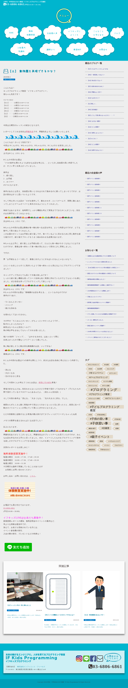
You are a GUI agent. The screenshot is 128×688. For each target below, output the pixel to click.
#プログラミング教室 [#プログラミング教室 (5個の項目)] (100, 394)
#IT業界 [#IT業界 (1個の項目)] (116, 364)
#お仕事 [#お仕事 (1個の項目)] (99, 369)
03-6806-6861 (14, 4)
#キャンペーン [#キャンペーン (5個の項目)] (96, 373)
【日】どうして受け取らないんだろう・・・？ (101, 115)
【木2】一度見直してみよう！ (96, 74)
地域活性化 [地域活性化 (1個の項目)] (92, 449)
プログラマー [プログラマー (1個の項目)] (118, 445)
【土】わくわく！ (92, 138)
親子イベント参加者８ (93, 225)
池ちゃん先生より (9, 79)
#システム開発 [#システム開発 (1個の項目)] (108, 381)
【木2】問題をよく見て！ (94, 92)
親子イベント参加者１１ (94, 207)
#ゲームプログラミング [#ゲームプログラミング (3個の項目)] (98, 377)
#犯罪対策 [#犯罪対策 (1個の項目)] (91, 432)
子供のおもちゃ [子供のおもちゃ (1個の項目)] (104, 449)
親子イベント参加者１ (93, 201)
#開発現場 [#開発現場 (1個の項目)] (91, 441)
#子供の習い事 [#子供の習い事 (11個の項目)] (99, 418)
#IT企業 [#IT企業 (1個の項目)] (106, 364)
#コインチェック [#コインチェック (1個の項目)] (93, 381)
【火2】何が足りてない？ (94, 80)
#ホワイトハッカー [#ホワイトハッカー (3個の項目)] (112, 398)
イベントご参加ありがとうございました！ (99, 337)
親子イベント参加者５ (93, 178)
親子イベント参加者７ (93, 231)
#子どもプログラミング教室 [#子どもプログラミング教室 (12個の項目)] (105, 407)
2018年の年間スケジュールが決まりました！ (100, 331)
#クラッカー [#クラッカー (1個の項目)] (112, 373)
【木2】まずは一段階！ (94, 121)
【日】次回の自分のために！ (95, 86)
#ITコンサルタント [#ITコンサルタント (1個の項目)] (93, 364)
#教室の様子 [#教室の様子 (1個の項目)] (92, 428)
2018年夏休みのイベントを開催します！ (99, 291)
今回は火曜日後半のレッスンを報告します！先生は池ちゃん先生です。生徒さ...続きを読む (100, 626)
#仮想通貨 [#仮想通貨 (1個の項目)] (91, 402)
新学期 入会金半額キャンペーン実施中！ (99, 302)
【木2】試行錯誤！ (92, 109)
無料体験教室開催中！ (93, 308)
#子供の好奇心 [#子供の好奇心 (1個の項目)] (101, 414)
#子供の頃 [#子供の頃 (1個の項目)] (117, 419)
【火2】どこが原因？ (93, 127)
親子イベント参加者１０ (94, 213)
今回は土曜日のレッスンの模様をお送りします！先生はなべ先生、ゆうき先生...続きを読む (24, 616)
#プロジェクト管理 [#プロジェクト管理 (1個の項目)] (94, 398)
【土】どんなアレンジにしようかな (97, 69)
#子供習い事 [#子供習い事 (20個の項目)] (99, 423)
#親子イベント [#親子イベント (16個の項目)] (100, 436)
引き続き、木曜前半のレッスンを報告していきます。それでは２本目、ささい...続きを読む (61, 626)
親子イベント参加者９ (93, 219)
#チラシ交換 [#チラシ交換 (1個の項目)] (105, 385)
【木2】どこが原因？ (93, 144)
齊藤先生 (30, 132)
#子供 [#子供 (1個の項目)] (90, 414)
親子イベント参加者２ (93, 196)
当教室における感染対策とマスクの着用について (101, 256)
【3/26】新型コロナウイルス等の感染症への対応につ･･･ (103, 267)
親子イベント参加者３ (93, 190)
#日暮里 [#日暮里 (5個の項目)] (105, 428)
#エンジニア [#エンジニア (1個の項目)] (110, 369)
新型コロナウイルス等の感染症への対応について (101, 273)
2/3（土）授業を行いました (95, 320)
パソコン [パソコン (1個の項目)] (106, 445)
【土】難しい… (91, 103)
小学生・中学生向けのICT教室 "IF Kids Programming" (62, 682)
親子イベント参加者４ (93, 184)
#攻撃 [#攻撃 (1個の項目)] (116, 424)
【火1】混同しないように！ (95, 132)
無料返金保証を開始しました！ (96, 279)
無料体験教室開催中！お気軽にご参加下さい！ (101, 285)
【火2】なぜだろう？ (93, 98)
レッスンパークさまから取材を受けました (99, 262)
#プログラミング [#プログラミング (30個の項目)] (104, 389)
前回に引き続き (45, 382)
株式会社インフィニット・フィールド (31, 666)
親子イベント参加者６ (93, 236)
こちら (32, 476)
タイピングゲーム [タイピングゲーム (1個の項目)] (94, 445)
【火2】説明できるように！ (95, 150)
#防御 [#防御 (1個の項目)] (101, 441)
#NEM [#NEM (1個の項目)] (90, 369)
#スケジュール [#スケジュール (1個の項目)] (93, 385)
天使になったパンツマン (94, 296)
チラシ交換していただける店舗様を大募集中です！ (102, 314)
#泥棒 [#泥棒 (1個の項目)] (117, 428)
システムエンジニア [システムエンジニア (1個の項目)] (114, 441)
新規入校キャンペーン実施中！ (96, 325)
